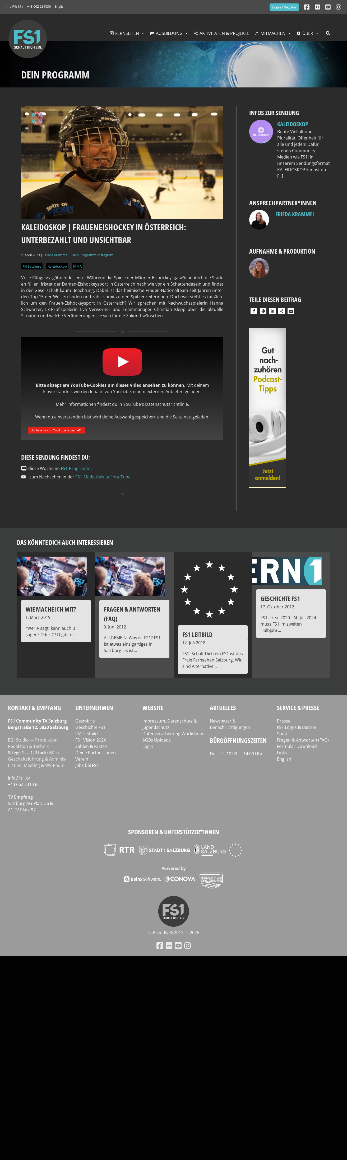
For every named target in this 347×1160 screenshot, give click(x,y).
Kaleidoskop (57, 266)
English (60, 6)
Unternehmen (94, 707)
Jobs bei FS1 (87, 765)
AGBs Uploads (156, 740)
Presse (283, 721)
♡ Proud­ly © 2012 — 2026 (173, 932)
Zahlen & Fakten (91, 746)
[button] (254, 311)
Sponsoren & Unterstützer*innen (173, 831)
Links (282, 753)
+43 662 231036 (39, 6)
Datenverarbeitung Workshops (173, 734)
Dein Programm (84, 255)
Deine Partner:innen (95, 753)
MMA (77, 266)
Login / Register (284, 7)
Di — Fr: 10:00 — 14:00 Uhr (236, 754)
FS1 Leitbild (86, 734)
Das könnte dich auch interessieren (65, 542)
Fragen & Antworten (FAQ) (303, 740)
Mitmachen (273, 33)
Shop (282, 734)
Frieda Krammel (55, 255)
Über (307, 33)
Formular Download (297, 746)
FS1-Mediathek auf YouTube (103, 477)
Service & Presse (298, 707)
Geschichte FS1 (90, 727)
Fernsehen (127, 33)
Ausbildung (169, 33)
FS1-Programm (76, 468)
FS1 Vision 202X (90, 740)
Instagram (105, 255)
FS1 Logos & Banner (297, 727)
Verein (81, 759)
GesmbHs (85, 721)
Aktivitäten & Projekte (224, 33)
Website (152, 707)
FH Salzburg (31, 266)
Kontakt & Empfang (34, 707)
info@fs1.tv (14, 6)
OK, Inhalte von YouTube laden (56, 430)
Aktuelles (223, 707)
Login (147, 746)
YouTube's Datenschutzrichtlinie (155, 404)
